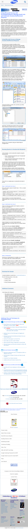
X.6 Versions (8, 398)
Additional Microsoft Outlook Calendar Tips (12, 359)
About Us (11, 518)
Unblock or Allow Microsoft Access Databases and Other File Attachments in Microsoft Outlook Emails (15, 373)
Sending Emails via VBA (6, 438)
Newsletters (13, 525)
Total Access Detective (4, 506)
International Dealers (4, 521)
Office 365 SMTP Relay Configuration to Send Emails (14, 342)
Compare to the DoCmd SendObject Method (13, 471)
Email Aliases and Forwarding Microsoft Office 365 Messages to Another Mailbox (14, 325)
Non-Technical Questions (3, 518)
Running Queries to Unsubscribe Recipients (13, 149)
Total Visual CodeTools (13, 504)
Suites (2, 513)
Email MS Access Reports (6, 435)
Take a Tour (3, 447)
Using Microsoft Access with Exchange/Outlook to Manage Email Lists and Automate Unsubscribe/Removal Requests (15, 370)
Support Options (22, 513)
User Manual (4, 461)
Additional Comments (8, 288)
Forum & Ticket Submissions (22, 511)
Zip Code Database (13, 507)
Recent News (12, 521)
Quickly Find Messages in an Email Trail (12, 338)
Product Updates (22, 514)
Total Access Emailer (9, 5)
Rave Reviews (14, 414)
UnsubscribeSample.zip (21, 275)
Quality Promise (12, 524)
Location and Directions (4, 520)
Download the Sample (8, 271)
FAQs (2, 458)
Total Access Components (3, 505)
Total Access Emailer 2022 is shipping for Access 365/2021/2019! (14, 389)
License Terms (14, 476)
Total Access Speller (4, 509)
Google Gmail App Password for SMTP (9, 452)
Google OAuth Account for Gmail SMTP (9, 455)
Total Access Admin (4, 502)
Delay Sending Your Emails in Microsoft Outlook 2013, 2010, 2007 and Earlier (16, 330)
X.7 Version (11, 397)
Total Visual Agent (13, 503)
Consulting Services (12, 520)
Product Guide (4, 430)
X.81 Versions (6, 395)
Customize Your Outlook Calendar (10, 358)
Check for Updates (14, 474)
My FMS (2, 522)
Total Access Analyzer (4, 503)
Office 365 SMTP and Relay (7, 450)
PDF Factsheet (15, 427)
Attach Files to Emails (5, 433)
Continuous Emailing (5, 444)
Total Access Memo (4, 508)
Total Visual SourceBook (12, 506)
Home (2, 5)
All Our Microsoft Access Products (15, 403)
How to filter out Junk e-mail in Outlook (11, 340)
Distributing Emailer (5, 441)
